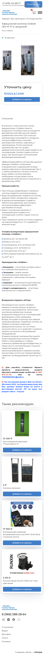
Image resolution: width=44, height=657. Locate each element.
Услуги (5, 638)
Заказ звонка (33, 4)
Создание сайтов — (28, 652)
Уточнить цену (18, 87)
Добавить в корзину (22, 99)
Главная (5, 19)
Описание (7, 118)
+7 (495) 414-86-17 (11, 3)
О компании (7, 627)
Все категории (18, 19)
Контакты (6, 641)
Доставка (6, 634)
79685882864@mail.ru (13, 377)
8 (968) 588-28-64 (14, 614)
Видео (5, 631)
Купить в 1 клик (14, 93)
